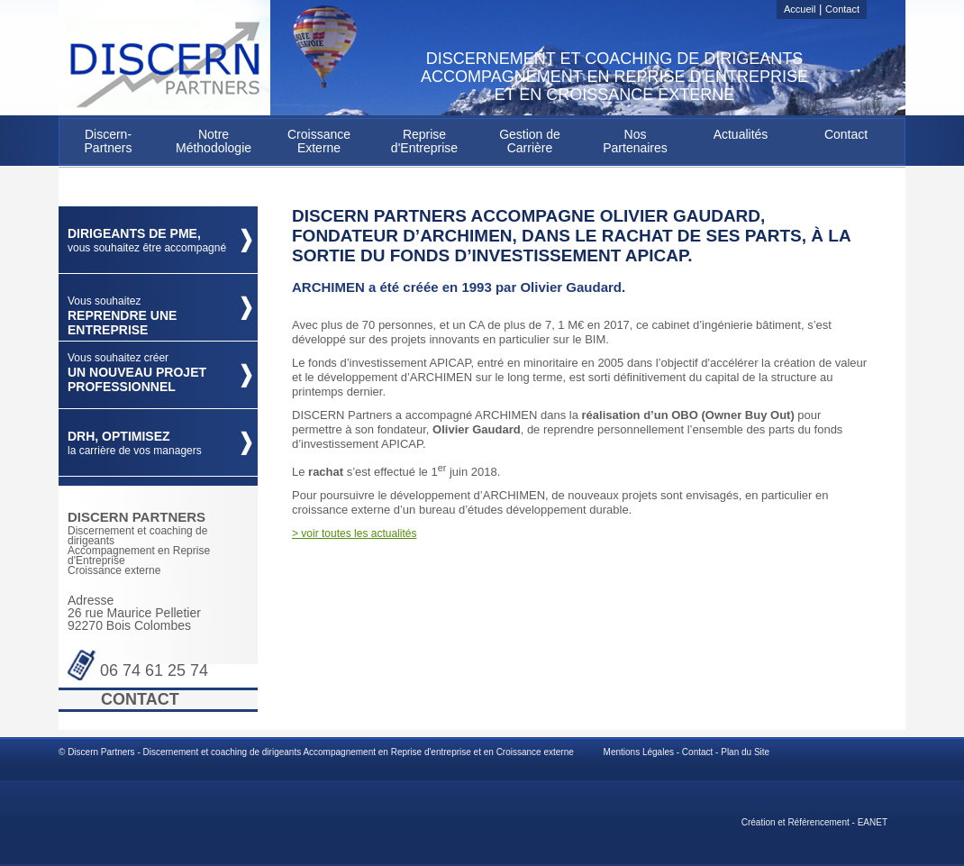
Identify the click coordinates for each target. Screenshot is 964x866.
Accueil (799, 9)
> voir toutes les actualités (354, 533)
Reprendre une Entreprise (122, 316)
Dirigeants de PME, (147, 240)
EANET (872, 822)
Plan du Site (745, 752)
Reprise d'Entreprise (424, 141)
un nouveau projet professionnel (137, 372)
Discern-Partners (108, 141)
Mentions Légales (639, 752)
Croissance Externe (318, 141)
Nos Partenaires (635, 141)
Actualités (741, 134)
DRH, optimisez (135, 443)
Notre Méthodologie (213, 141)
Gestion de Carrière (529, 141)
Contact (842, 9)
